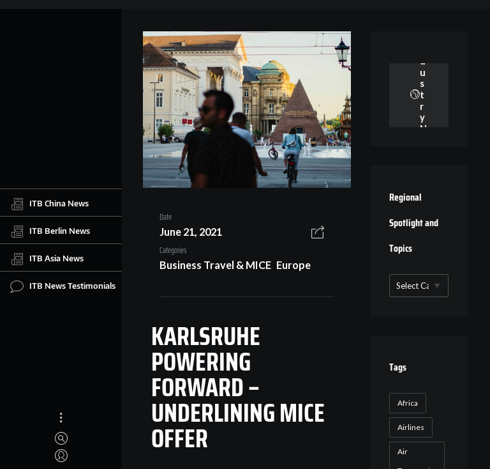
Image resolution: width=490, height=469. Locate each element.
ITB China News (49, 204)
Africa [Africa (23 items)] (407, 403)
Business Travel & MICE (215, 265)
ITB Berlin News (50, 231)
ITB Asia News (47, 259)
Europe (293, 265)
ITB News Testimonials (62, 286)
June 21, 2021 (191, 232)
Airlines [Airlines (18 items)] (410, 427)
